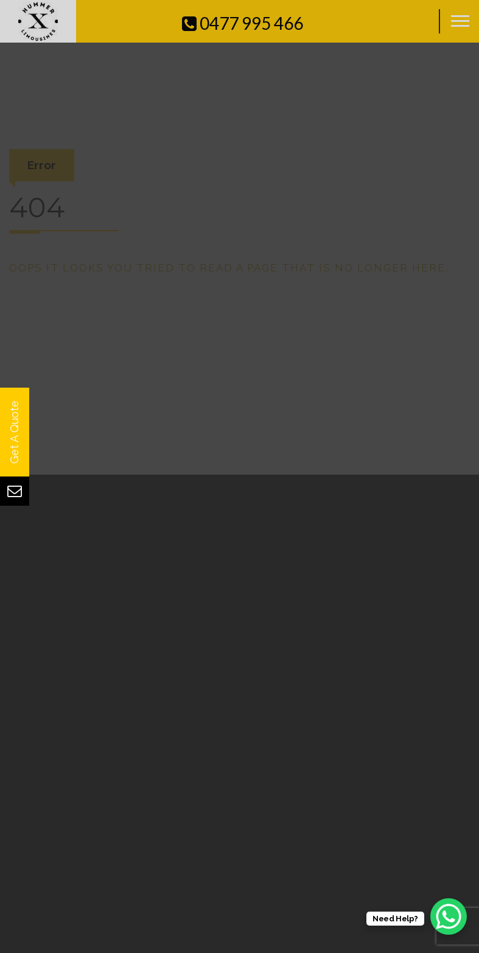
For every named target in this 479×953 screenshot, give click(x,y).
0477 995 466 (242, 23)
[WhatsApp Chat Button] (448, 916)
